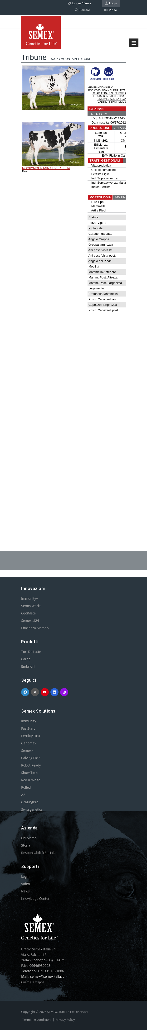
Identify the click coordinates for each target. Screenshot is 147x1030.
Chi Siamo (29, 838)
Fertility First (30, 735)
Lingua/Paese (79, 3)
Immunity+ (29, 598)
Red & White (30, 780)
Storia (25, 845)
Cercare (82, 10)
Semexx (27, 750)
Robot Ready (31, 765)
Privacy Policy (65, 1019)
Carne (25, 659)
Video (110, 10)
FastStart (28, 728)
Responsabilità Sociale (38, 852)
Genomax (28, 743)
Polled (26, 787)
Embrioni (28, 666)
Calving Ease (30, 758)
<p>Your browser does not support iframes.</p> (73, 283)
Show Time (29, 772)
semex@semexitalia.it (47, 976)
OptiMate (28, 613)
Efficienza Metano (35, 628)
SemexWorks (31, 606)
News (25, 891)
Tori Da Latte (31, 651)
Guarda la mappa (32, 982)
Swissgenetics (31, 809)
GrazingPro (30, 802)
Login (111, 3)
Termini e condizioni (36, 1019)
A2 (23, 794)
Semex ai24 (30, 620)
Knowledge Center (35, 898)
